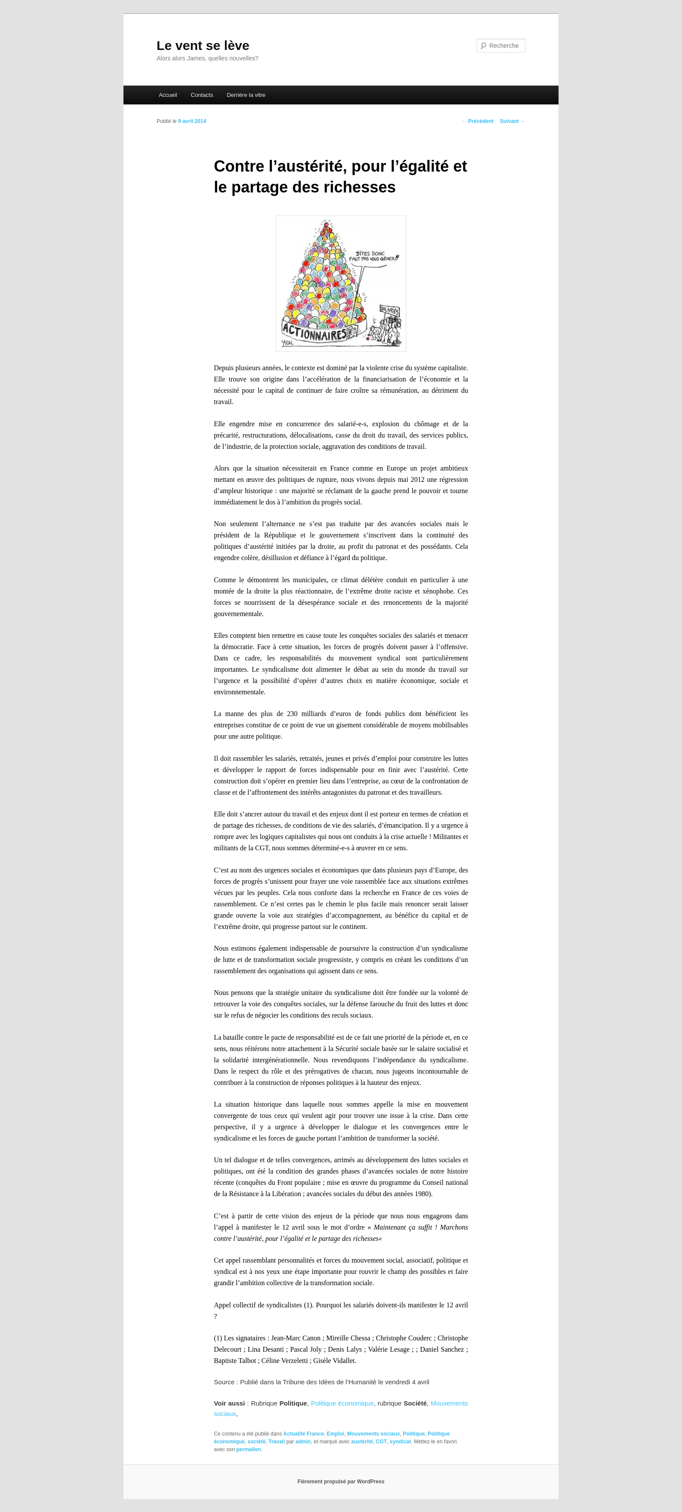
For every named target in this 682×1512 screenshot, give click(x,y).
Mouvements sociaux (373, 1434)
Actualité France (303, 1434)
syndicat (400, 1442)
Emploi (335, 1434)
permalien (248, 1449)
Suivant (512, 121)
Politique (414, 1434)
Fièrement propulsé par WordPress (341, 1482)
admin (303, 1442)
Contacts (202, 95)
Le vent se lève (203, 45)
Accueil (168, 95)
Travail (276, 1442)
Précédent (477, 121)
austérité (362, 1442)
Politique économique (342, 1403)
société (256, 1442)
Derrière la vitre (246, 95)
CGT (381, 1442)
